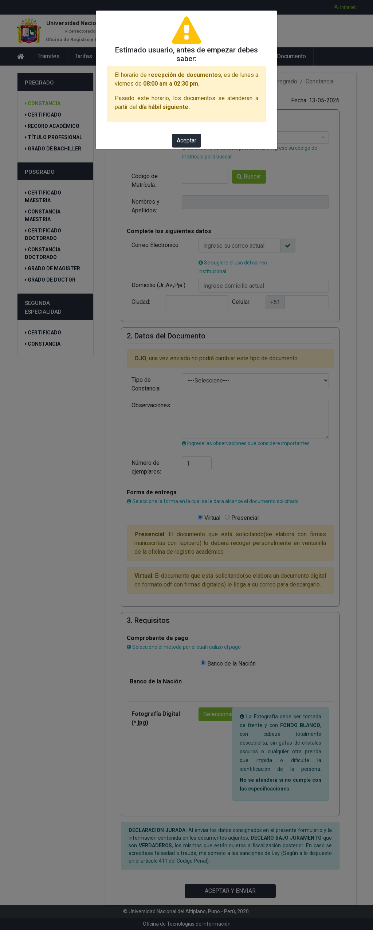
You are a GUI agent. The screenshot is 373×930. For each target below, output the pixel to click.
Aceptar (186, 140)
